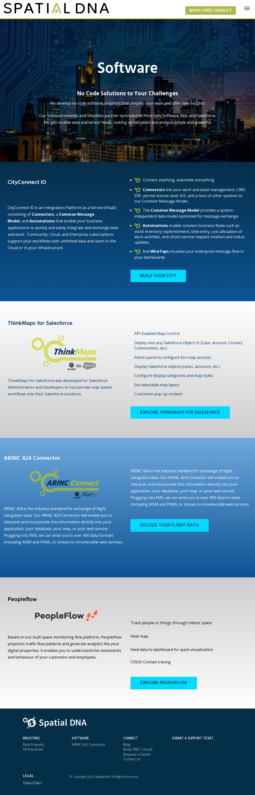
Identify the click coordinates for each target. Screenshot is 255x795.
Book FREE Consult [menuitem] (138, 749)
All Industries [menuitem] (33, 749)
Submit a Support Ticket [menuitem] (193, 738)
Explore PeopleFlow (163, 683)
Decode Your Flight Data (169, 525)
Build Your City (158, 275)
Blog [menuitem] (126, 744)
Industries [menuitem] (31, 738)
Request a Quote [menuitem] (137, 754)
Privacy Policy (32, 782)
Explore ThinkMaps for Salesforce (180, 412)
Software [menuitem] (80, 738)
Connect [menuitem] (130, 738)
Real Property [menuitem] (33, 744)
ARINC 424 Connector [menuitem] (88, 744)
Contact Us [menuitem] (132, 759)
